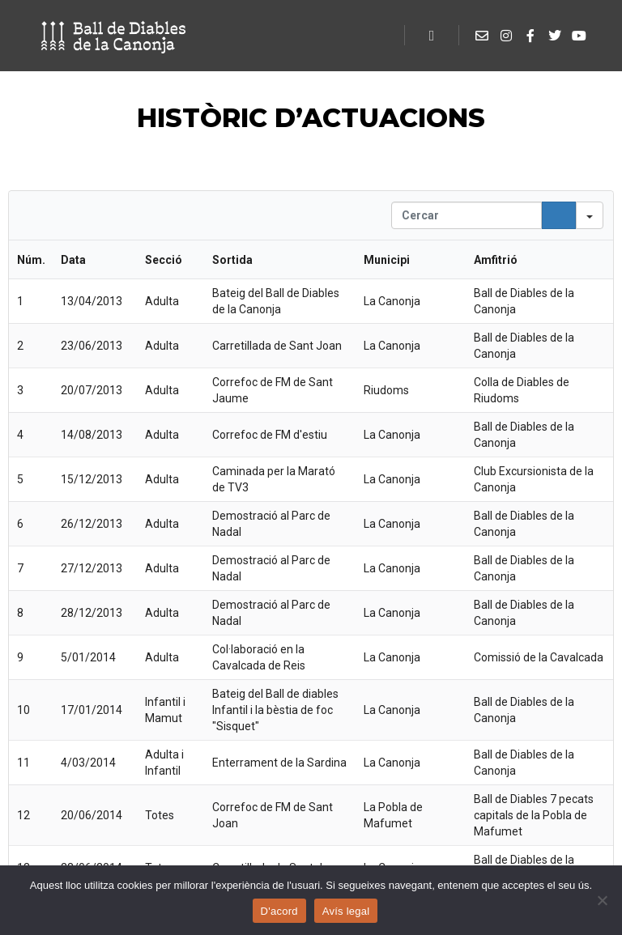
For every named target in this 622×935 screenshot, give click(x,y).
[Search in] (589, 215)
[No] (602, 900)
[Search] (559, 215)
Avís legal (346, 911)
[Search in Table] (466, 215)
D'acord (279, 911)
